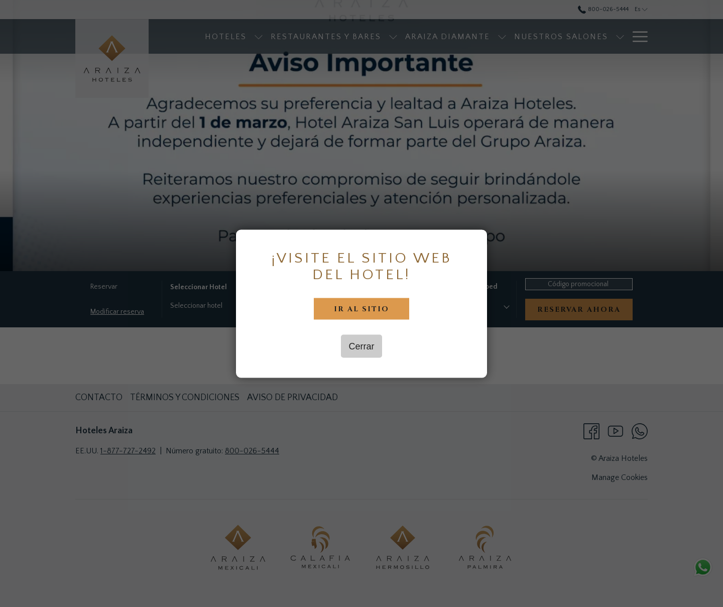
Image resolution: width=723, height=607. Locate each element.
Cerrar (361, 346)
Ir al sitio (361, 308)
